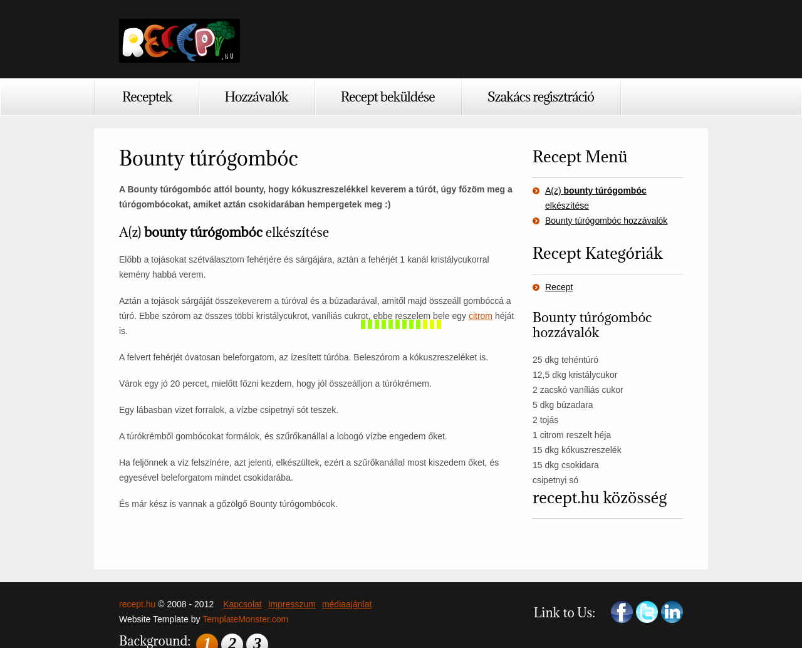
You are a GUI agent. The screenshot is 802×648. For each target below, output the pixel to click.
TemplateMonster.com (245, 619)
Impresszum (292, 604)
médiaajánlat (347, 604)
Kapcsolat (242, 604)
